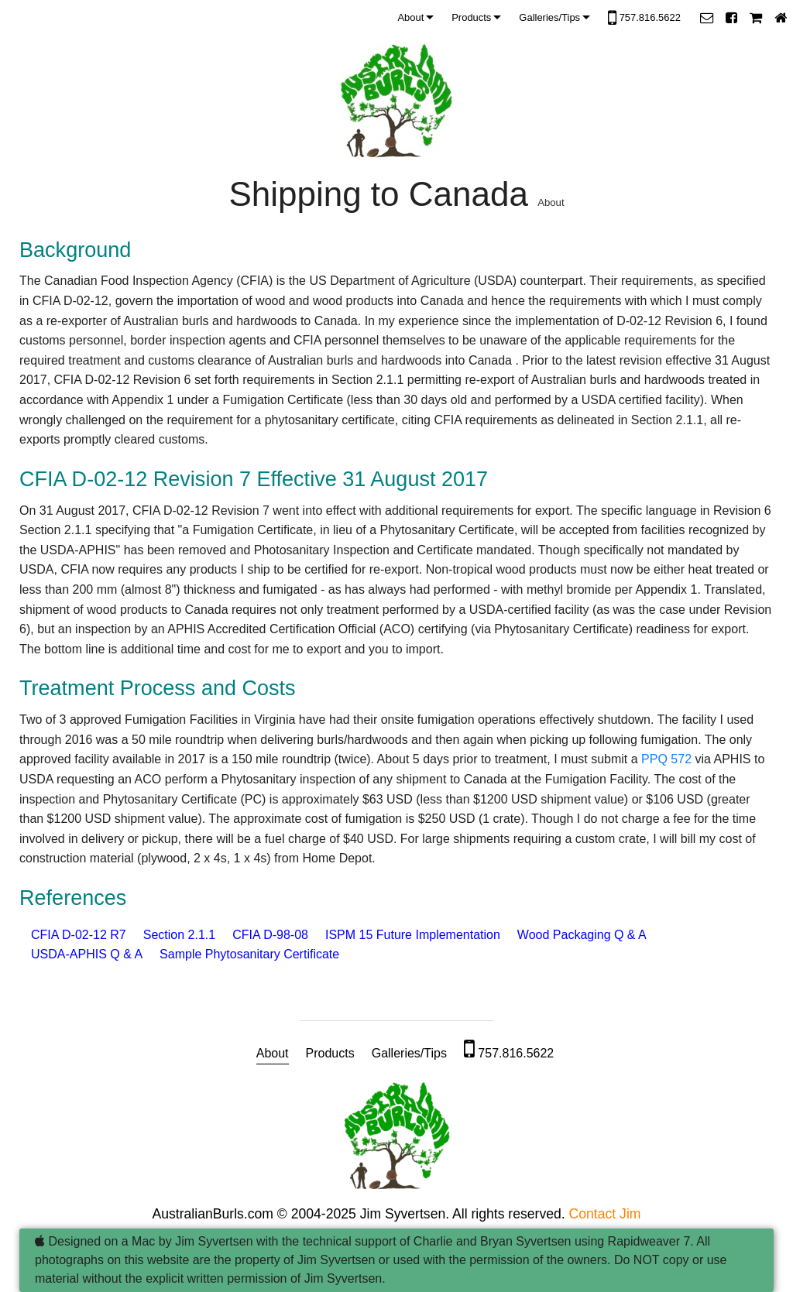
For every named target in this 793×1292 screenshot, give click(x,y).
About (410, 17)
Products (471, 17)
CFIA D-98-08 (270, 934)
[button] (706, 17)
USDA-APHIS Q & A (86, 954)
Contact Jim (605, 1214)
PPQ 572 (666, 759)
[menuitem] (418, 17)
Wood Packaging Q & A (582, 934)
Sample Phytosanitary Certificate (249, 954)
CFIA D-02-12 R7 (78, 934)
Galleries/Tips (549, 17)
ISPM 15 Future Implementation (412, 934)
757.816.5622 (644, 19)
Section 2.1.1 (179, 934)
